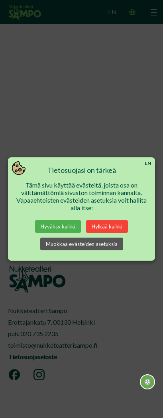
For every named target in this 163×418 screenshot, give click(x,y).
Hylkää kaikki (107, 226)
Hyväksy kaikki (58, 226)
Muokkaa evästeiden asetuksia (82, 244)
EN (148, 163)
